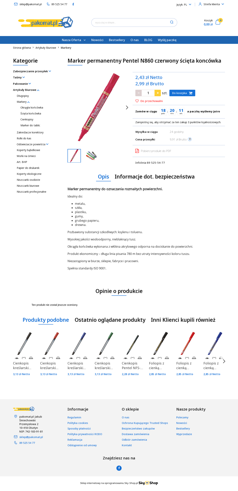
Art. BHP (22, 162)
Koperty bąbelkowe (28, 150)
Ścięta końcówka (30, 113)
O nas (135, 40)
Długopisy (23, 96)
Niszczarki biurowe (28, 185)
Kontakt (127, 445)
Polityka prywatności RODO (84, 434)
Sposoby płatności (79, 428)
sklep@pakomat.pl (31, 437)
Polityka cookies (77, 423)
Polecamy (182, 417)
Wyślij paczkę (167, 40)
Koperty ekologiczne (29, 174)
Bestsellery (117, 40)
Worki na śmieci (26, 156)
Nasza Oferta (74, 40)
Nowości (97, 40)
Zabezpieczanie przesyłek (32, 71)
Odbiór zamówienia (134, 439)
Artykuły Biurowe (26, 90)
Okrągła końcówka (31, 107)
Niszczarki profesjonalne (31, 191)
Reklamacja (74, 439)
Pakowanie (22, 83)
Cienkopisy (26, 119)
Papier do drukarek (28, 168)
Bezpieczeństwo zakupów (138, 428)
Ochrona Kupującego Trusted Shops (145, 423)
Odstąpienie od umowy (82, 445)
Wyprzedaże (184, 434)
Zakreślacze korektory (30, 132)
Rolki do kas (24, 138)
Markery (23, 101)
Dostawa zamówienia (135, 434)
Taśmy (19, 77)
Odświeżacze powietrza (32, 144)
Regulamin (74, 417)
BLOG (148, 40)
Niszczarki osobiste (28, 180)
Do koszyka (182, 93)
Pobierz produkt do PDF (153, 151)
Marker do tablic (30, 125)
